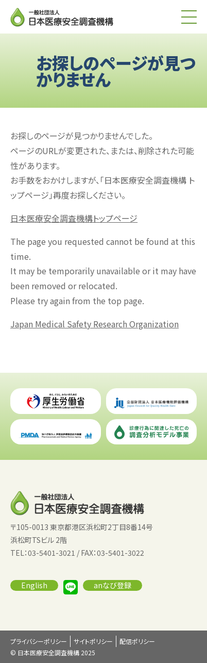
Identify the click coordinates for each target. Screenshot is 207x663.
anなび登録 (112, 585)
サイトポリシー (93, 641)
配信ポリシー (137, 641)
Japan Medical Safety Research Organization (94, 324)
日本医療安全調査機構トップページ (73, 218)
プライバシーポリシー (38, 641)
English (34, 585)
